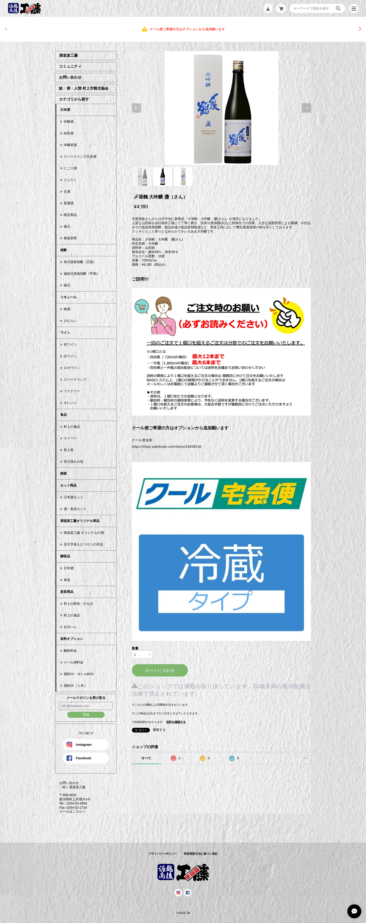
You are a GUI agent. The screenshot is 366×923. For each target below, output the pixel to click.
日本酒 (65, 109)
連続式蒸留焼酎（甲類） (82, 273)
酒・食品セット (75, 509)
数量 (135, 648)
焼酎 (63, 250)
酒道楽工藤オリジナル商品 (79, 521)
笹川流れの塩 (73, 461)
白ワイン (70, 356)
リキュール (68, 297)
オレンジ (70, 403)
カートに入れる (160, 670)
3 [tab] (183, 176)
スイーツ (70, 438)
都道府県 (70, 238)
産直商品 (66, 591)
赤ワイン (70, 344)
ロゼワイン (72, 368)
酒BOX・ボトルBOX (79, 674)
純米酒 (69, 133)
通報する (159, 730)
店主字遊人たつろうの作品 (83, 544)
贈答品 (65, 556)
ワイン (65, 332)
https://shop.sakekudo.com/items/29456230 (166, 446)
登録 (86, 714)
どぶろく (70, 180)
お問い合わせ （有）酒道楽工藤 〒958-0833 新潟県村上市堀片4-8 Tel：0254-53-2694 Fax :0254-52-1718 (72, 795)
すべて (146, 758)
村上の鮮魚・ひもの (78, 603)
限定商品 (70, 215)
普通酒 (69, 203)
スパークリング (75, 379)
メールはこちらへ (70, 811)
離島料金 (70, 650)
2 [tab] (162, 176)
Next (306, 108)
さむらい (70, 321)
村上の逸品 (72, 426)
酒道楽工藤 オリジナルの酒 (84, 532)
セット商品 (68, 485)
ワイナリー (72, 391)
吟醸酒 (69, 121)
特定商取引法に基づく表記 (201, 853)
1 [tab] (142, 176)
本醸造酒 (70, 145)
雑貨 (63, 473)
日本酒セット (73, 497)
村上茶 (69, 450)
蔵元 (67, 226)
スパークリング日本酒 (80, 156)
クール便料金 (73, 662)
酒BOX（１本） (75, 685)
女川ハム (70, 627)
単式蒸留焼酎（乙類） (80, 262)
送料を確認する (176, 722)
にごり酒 (70, 168)
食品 (63, 414)
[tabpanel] (221, 108)
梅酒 (67, 309)
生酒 (67, 191)
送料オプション (71, 639)
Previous (136, 108)
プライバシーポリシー (162, 853)
